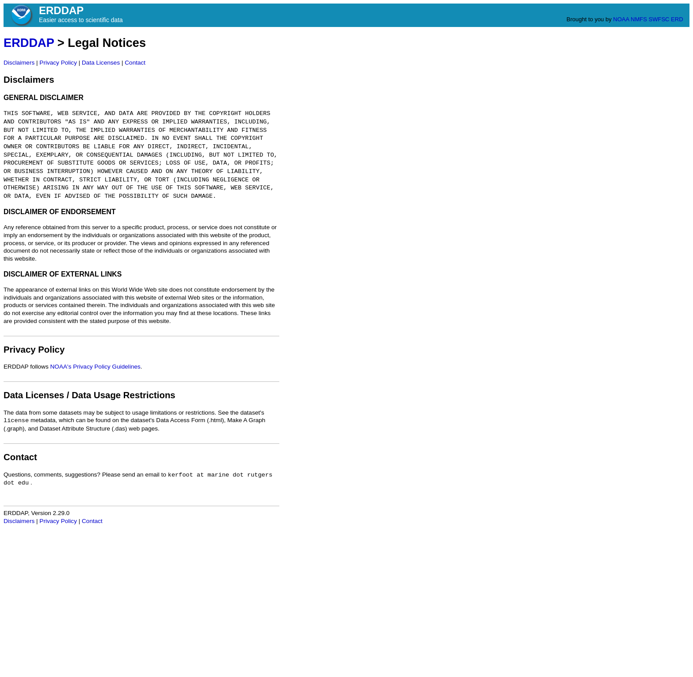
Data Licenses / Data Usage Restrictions (89, 395)
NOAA (621, 19)
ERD (677, 19)
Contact (135, 62)
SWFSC (659, 19)
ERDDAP (29, 43)
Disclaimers (19, 62)
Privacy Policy (58, 62)
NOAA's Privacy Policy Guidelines (95, 366)
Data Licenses (101, 62)
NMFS (639, 19)
